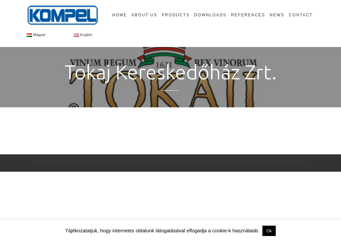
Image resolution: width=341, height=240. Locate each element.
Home (119, 15)
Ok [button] (269, 230)
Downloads (210, 15)
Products (176, 15)
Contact (301, 15)
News (277, 15)
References (248, 15)
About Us (144, 15)
